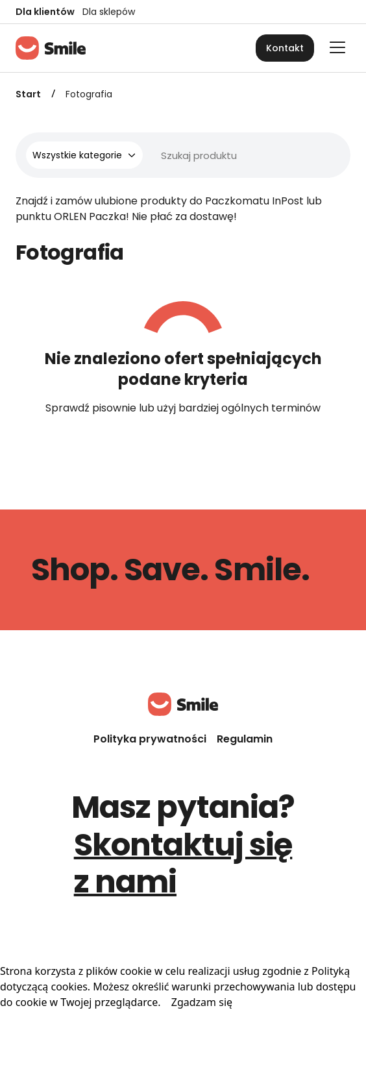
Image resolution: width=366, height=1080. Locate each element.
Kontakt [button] (285, 48)
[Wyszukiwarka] (200, 155)
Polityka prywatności (149, 738)
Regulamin (245, 738)
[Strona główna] (51, 48)
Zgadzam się (201, 1002)
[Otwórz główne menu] (337, 47)
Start (28, 94)
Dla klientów (45, 11)
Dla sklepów (108, 11)
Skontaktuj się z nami (183, 863)
